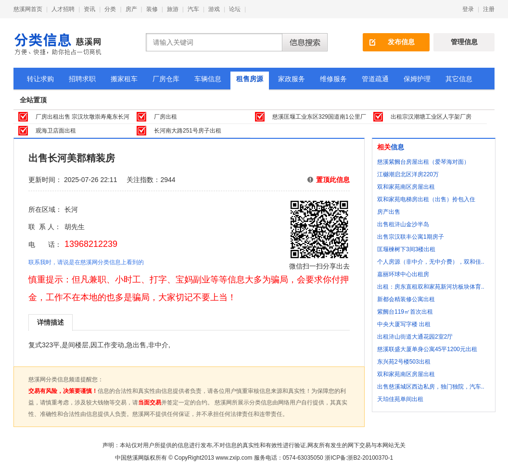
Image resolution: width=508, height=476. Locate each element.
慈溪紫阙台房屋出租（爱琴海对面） (423, 162)
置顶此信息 (333, 179)
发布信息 (401, 42)
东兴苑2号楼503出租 (404, 361)
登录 (468, 9)
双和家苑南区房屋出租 (406, 186)
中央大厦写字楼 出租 (404, 324)
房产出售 (388, 211)
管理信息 (464, 42)
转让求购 (40, 79)
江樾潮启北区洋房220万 (408, 174)
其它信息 (458, 79)
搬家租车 (124, 79)
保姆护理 (417, 79)
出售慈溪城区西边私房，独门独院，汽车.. (430, 386)
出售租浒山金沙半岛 (403, 224)
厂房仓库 (165, 79)
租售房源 (249, 79)
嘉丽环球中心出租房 (403, 274)
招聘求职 (82, 79)
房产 (131, 9)
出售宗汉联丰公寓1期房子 (410, 236)
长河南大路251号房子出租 (187, 130)
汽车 (193, 9)
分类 (110, 9)
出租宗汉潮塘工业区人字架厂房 (431, 116)
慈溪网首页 (27, 9)
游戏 (214, 9)
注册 (489, 9)
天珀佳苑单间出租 (400, 399)
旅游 (172, 9)
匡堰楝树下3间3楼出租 (406, 249)
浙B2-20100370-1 (370, 457)
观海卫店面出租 (56, 130)
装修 (152, 9)
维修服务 (333, 79)
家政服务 (291, 79)
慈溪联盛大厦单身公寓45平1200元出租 (427, 349)
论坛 (235, 9)
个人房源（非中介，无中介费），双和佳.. (430, 261)
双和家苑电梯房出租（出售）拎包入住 (426, 199)
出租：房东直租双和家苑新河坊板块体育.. (430, 286)
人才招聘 (63, 9)
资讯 (89, 9)
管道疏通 (375, 79)
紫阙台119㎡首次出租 (405, 311)
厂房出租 (165, 116)
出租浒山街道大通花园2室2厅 (415, 336)
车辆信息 (207, 79)
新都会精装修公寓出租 (406, 299)
